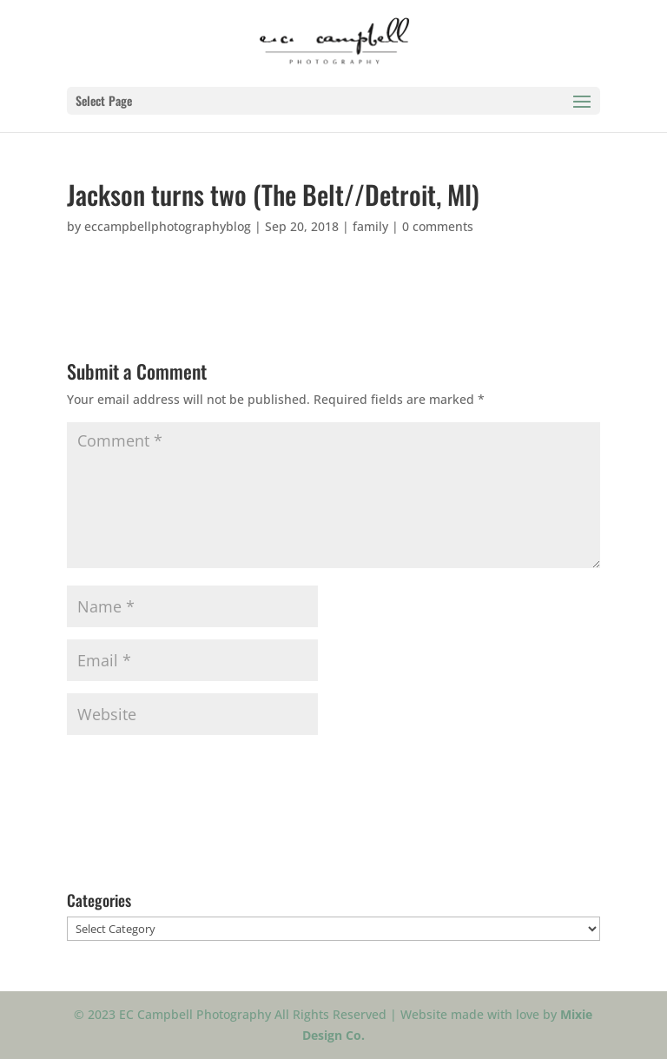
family (370, 226)
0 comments (437, 226)
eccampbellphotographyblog (167, 226)
